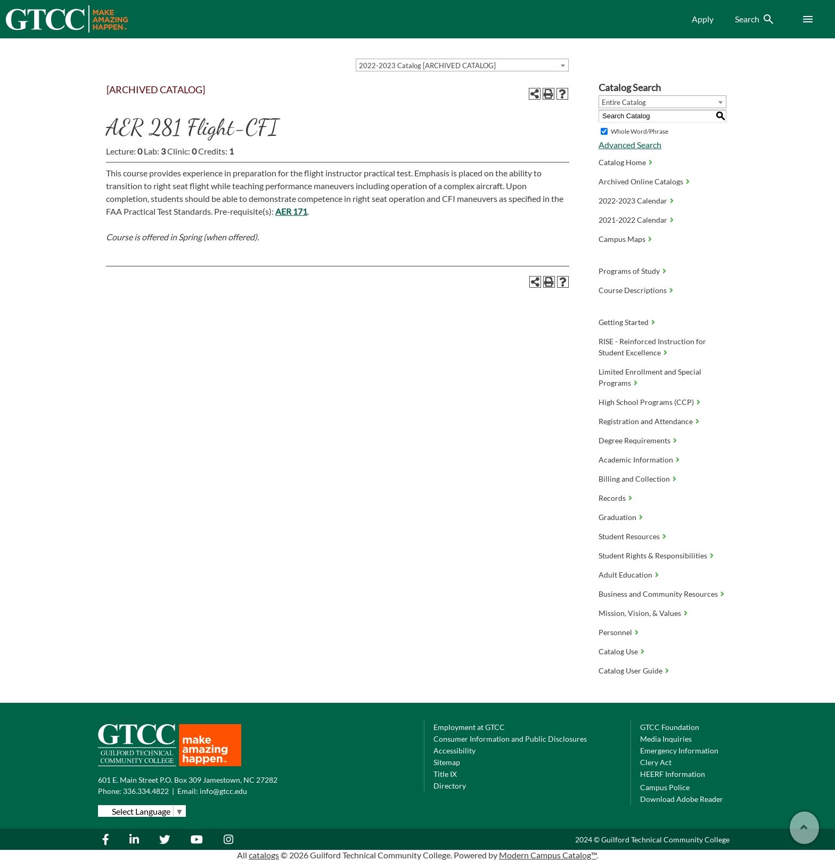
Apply (703, 19)
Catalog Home (622, 162)
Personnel (615, 632)
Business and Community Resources (658, 593)
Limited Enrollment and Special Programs (650, 377)
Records (612, 497)
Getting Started (624, 322)
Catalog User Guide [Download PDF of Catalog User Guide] (630, 670)
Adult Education (625, 574)
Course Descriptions (633, 290)
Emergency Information (679, 750)
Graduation (617, 517)
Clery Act (656, 762)
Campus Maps (622, 239)
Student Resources (629, 536)
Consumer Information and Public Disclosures (510, 738)
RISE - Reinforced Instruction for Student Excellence (652, 347)
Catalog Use (618, 651)
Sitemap (446, 762)
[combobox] (462, 65)
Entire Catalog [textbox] (624, 102)
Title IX (445, 773)
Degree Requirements (634, 440)
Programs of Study (629, 270)
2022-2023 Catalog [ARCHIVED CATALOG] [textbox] (427, 65)
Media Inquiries (666, 738)
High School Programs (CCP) (646, 402)
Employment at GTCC (469, 727)
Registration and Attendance (646, 421)
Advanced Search (630, 145)
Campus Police (665, 787)
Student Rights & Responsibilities (653, 555)
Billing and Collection (634, 478)
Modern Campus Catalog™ (547, 855)
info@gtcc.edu (223, 791)
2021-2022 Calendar (633, 219)
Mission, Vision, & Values (640, 613)
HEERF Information (672, 773)
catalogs (264, 855)
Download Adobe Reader (681, 799)
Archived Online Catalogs (641, 181)
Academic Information (636, 459)
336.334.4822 (146, 791)
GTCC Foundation (669, 727)
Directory (449, 785)
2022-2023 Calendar (633, 200)
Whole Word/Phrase (639, 131)
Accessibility (454, 750)
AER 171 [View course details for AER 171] (291, 211)
